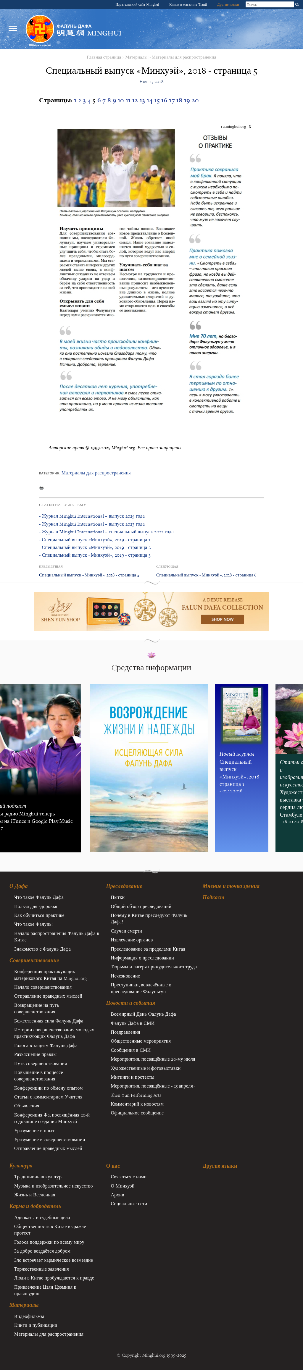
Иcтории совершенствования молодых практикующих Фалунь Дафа (54, 1033)
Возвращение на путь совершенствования (36, 1008)
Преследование (124, 886)
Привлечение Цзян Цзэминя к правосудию (45, 1290)
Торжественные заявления (41, 1269)
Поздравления (125, 1032)
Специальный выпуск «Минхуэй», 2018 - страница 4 (89, 575)
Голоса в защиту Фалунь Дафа (46, 1045)
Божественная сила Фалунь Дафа (48, 1021)
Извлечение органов (132, 940)
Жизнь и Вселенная (34, 1195)
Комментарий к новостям (137, 1104)
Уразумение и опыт (34, 1130)
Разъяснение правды (35, 1054)
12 (136, 100)
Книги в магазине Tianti (188, 4)
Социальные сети (129, 1203)
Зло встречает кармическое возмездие (53, 1260)
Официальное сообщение (137, 1113)
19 (188, 100)
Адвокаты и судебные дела (42, 1217)
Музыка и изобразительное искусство (53, 1186)
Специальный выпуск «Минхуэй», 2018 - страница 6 (206, 575)
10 (122, 100)
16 (165, 100)
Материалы (136, 57)
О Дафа (18, 886)
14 (150, 100)
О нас (113, 1165)
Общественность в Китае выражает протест (51, 1229)
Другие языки (228, 4)
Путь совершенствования (40, 1063)
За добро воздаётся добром (42, 1251)
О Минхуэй (122, 1186)
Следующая (167, 566)
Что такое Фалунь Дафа (39, 897)
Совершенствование (34, 960)
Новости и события (130, 1003)
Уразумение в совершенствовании (49, 1139)
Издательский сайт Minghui (138, 4)
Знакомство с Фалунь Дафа (42, 949)
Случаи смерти (126, 931)
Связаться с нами (128, 1177)
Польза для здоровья (35, 906)
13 (143, 100)
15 (158, 100)
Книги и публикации (35, 1325)
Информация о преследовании (142, 958)
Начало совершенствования (43, 987)
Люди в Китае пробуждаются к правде (54, 1278)
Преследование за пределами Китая (148, 949)
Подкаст (213, 897)
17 (172, 100)
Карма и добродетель (35, 1206)
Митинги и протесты (132, 1077)
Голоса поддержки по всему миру (49, 1242)
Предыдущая (51, 566)
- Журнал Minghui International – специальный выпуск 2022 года (106, 532)
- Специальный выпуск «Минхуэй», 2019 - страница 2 (95, 547)
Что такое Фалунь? (33, 924)
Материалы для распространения (184, 57)
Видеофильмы (29, 1316)
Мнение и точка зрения (231, 886)
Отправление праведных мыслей (48, 996)
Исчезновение (125, 976)
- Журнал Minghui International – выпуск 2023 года (92, 524)
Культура (21, 1165)
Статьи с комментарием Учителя (48, 1097)
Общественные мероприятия (141, 1041)
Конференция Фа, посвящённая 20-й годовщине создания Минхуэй (52, 1118)
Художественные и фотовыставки (145, 1068)
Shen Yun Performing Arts (136, 1095)
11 (129, 100)
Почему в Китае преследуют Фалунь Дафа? (149, 918)
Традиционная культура (39, 1177)
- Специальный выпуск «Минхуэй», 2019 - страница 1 (94, 540)
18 (180, 100)
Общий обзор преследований (141, 906)
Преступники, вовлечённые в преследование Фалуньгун (141, 988)
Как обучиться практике (39, 915)
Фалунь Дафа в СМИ (132, 1023)
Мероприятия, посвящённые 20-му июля (153, 1059)
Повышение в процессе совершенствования (38, 1075)
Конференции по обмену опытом (48, 1088)
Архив (117, 1195)
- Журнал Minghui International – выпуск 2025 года (92, 516)
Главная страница (104, 57)
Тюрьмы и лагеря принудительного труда (154, 967)
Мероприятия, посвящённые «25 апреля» (153, 1086)
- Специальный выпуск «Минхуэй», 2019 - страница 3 (95, 555)
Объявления (26, 1106)
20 (195, 100)
